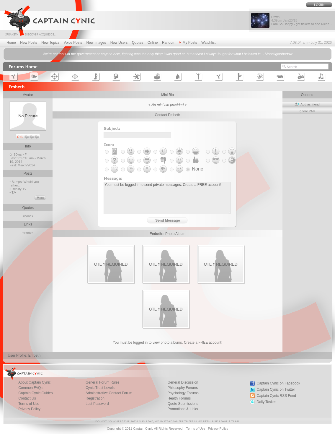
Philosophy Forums (182, 388)
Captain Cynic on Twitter (275, 389)
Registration (95, 398)
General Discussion (182, 382)
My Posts (188, 42)
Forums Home (23, 66)
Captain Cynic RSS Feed (276, 396)
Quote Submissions (182, 404)
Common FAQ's (30, 388)
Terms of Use (28, 404)
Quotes (137, 42)
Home (11, 42)
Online (153, 42)
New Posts (28, 42)
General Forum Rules (103, 382)
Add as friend (307, 104)
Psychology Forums (182, 393)
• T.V (12, 192)
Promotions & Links (182, 409)
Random (168, 42)
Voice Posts (73, 42)
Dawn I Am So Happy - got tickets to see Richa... (301, 20)
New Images (96, 42)
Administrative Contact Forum (109, 393)
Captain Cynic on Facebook (278, 383)
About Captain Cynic (34, 382)
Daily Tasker (266, 402)
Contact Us (27, 398)
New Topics (50, 42)
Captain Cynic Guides (35, 393)
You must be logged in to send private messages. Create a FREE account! (167, 198)
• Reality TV (17, 189)
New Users (119, 42)
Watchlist (208, 42)
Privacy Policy (29, 409)
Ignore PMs (307, 111)
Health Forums (179, 398)
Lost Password (97, 404)
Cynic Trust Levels (100, 388)
